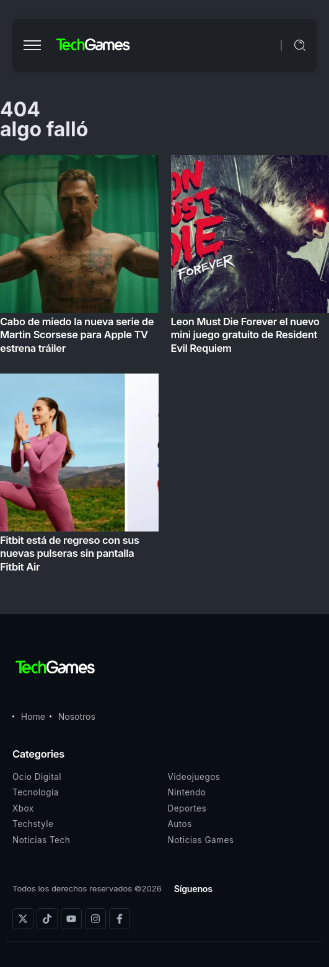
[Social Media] (22, 918)
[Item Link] (164, 367)
